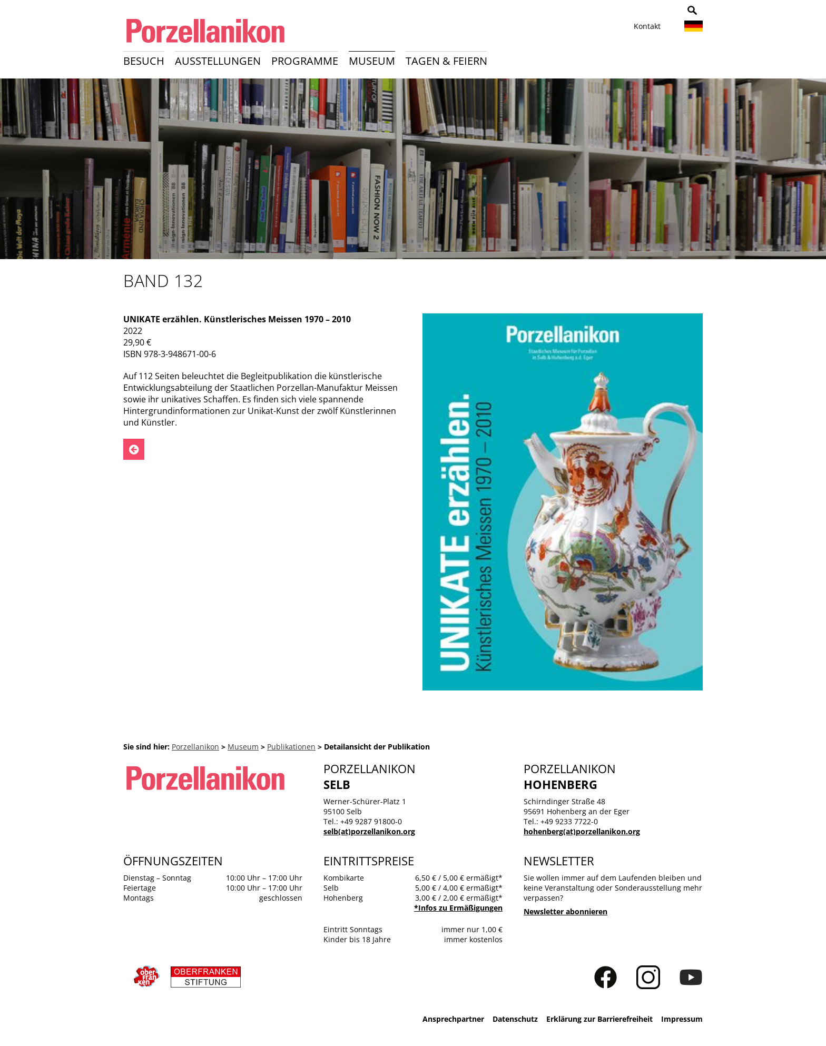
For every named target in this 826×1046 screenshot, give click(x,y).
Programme (304, 61)
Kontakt (647, 26)
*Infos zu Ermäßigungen (458, 908)
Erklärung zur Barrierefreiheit (599, 1019)
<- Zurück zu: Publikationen (133, 449)
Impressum (682, 1019)
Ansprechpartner (453, 1019)
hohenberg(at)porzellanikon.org (582, 831)
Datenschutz (515, 1019)
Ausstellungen (218, 61)
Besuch (143, 61)
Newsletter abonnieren (565, 911)
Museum (372, 61)
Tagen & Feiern (446, 61)
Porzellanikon (195, 747)
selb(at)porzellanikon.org (369, 831)
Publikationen (291, 747)
